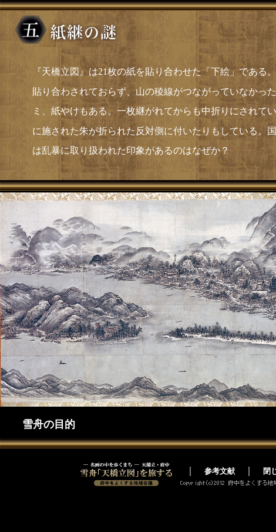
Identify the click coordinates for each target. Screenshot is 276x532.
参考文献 (219, 471)
